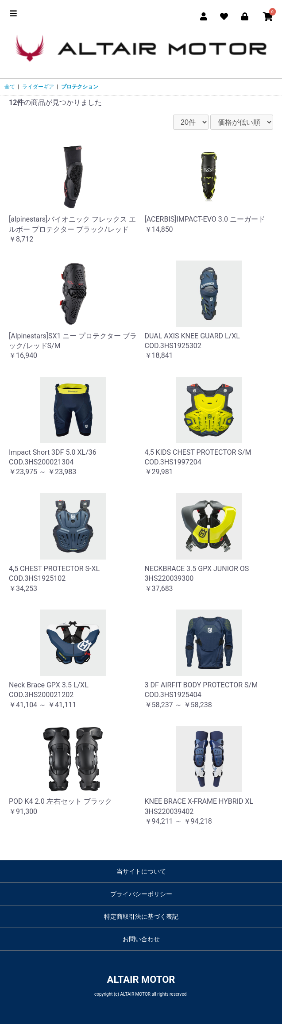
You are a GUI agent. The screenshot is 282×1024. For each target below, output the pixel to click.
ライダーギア (38, 87)
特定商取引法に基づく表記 (141, 916)
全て (9, 87)
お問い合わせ (141, 939)
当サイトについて (141, 871)
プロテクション (79, 87)
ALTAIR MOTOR (141, 979)
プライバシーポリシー (141, 893)
